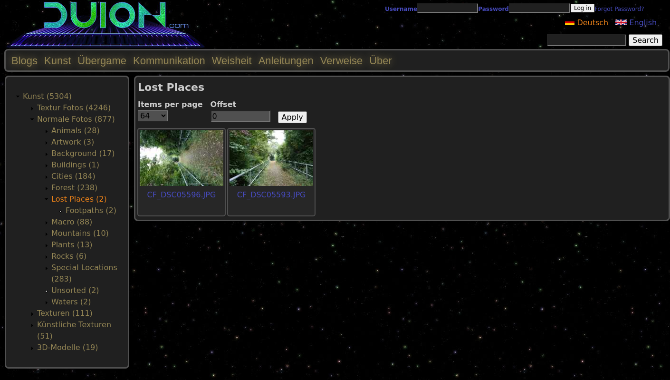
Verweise (341, 61)
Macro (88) (71, 221)
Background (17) (83, 153)
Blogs (24, 61)
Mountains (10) (80, 233)
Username (401, 9)
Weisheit (232, 61)
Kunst (57, 61)
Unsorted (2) (75, 290)
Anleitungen (286, 61)
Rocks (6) (68, 256)
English (636, 22)
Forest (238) (74, 187)
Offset (224, 104)
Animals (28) (75, 130)
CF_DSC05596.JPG (181, 194)
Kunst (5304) (47, 96)
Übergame (101, 61)
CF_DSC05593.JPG (271, 194)
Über (380, 61)
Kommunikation (169, 61)
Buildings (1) (75, 164)
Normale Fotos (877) (76, 119)
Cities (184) (73, 176)
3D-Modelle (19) (67, 347)
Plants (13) (72, 244)
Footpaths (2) (91, 210)
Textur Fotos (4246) (74, 107)
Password (493, 9)
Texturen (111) (65, 313)
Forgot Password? (619, 9)
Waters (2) (71, 301)
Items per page (170, 104)
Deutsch (586, 22)
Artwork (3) (72, 141)
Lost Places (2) (79, 199)
